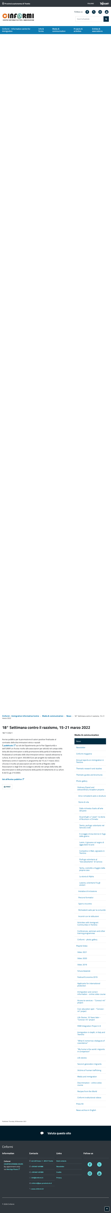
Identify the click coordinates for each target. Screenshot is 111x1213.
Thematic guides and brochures (89, 774)
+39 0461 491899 (37, 1172)
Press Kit (80, 1103)
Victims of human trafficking (89, 1070)
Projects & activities (78, 30)
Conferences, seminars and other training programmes (91, 932)
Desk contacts (61, 1161)
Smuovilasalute (83, 970)
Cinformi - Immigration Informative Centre (20, 715)
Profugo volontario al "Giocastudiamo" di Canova (90, 860)
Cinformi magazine (84, 753)
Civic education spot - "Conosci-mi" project (90, 1010)
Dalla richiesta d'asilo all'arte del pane (91, 809)
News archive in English (86, 1110)
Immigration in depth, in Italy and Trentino (91, 1033)
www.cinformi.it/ (37, 1189)
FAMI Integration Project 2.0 (89, 1025)
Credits (58, 1172)
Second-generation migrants (89, 1064)
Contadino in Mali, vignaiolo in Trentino (92, 852)
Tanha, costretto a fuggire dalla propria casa (92, 869)
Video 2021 (82, 952)
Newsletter (80, 747)
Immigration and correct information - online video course (91, 993)
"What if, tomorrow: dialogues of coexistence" (91, 1041)
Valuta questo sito (55, 1133)
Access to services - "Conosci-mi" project (91, 1001)
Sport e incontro (85, 903)
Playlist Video (82, 945)
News (68, 715)
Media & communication (58, 30)
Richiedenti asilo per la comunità (92, 910)
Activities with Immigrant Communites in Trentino (87, 923)
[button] (91, 3)
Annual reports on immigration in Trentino (90, 761)
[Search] (106, 19)
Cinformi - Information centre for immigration (16, 30)
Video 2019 (82, 964)
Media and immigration (87, 1076)
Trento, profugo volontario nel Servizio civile (91, 826)
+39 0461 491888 (37, 1166)
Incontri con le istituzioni (88, 916)
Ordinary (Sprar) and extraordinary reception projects (90, 788)
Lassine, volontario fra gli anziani (89, 883)
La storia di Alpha (86, 876)
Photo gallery (81, 781)
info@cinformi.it (37, 1177)
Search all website (83, 19)
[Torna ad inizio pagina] (106, 1208)
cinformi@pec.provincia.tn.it (41, 1183)
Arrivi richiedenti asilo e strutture (92, 795)
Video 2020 (82, 958)
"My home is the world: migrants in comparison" (91, 1050)
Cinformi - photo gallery (87, 939)
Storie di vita (83, 802)
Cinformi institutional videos (89, 1097)
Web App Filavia (13, 1169)
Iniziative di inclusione (87, 891)
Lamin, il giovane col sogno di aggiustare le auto (91, 843)
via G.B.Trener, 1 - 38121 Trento (42, 1161)
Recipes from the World (87, 1091)
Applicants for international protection (88, 984)
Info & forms (41, 30)
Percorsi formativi (85, 897)
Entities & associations (97, 30)
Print (7, 786)
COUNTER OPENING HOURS (13, 1164)
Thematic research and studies (89, 768)
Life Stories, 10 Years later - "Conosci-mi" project (88, 1018)
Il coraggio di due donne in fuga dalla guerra (92, 835)
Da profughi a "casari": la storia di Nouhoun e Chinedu (92, 818)
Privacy (59, 1177)
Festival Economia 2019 (87, 977)
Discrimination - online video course (89, 1083)
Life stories (82, 1057)
